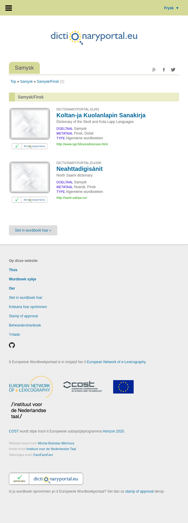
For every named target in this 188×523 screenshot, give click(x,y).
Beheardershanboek (25, 325)
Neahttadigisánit (79, 169)
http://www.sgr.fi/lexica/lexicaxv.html (82, 144)
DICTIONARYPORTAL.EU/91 (77, 109)
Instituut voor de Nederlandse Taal (51, 449)
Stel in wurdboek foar (25, 298)
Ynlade (14, 334)
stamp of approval (139, 491)
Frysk (171, 8)
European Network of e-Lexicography (116, 362)
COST (14, 431)
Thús (13, 270)
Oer (12, 288)
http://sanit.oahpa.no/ (71, 197)
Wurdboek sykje (22, 279)
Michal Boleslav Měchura (56, 443)
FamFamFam (43, 455)
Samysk (26, 81)
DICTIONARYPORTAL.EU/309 (78, 163)
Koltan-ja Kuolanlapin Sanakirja (101, 115)
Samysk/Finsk (48, 81)
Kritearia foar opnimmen (28, 307)
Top (13, 81)
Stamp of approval (23, 316)
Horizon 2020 (113, 431)
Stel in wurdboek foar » (33, 230)
